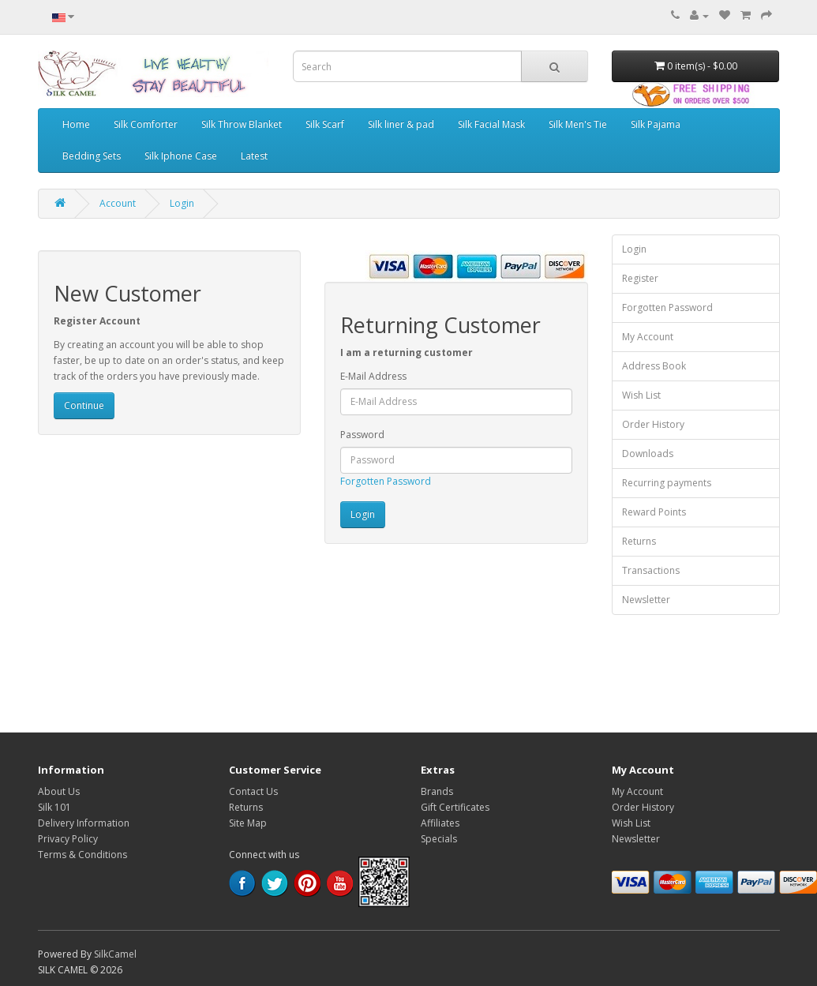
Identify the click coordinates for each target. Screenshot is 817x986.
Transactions (651, 570)
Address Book (654, 366)
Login (182, 203)
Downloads (647, 453)
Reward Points (654, 512)
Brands (437, 791)
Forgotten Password (385, 481)
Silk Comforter (146, 124)
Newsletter (646, 599)
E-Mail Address (373, 376)
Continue (84, 405)
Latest (254, 156)
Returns (639, 541)
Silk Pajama (655, 124)
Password (362, 434)
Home (76, 124)
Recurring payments (666, 482)
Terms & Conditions (82, 854)
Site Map (248, 823)
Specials (439, 838)
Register (640, 278)
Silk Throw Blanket (241, 124)
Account (117, 203)
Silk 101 (54, 807)
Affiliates (440, 823)
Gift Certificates (455, 807)
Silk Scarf (324, 124)
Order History (653, 424)
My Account (647, 336)
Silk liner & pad (401, 124)
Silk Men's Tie (578, 124)
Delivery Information (83, 823)
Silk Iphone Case (180, 156)
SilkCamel (115, 954)
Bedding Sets (91, 156)
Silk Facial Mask (491, 124)
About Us (59, 791)
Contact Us (253, 791)
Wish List (641, 395)
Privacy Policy (68, 838)
